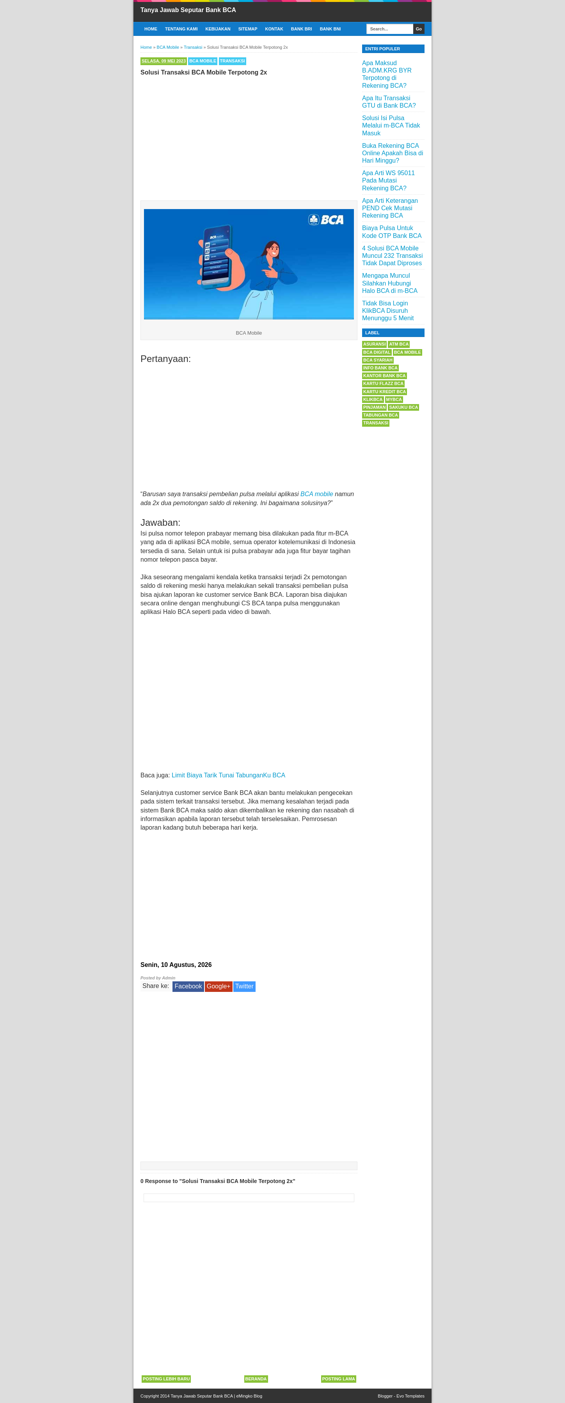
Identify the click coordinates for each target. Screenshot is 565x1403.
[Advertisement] (248, 136)
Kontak (274, 29)
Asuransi (374, 344)
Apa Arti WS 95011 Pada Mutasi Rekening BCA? (388, 180)
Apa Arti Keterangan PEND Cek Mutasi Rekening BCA (390, 208)
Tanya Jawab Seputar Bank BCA (188, 10)
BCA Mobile (202, 61)
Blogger (385, 1396)
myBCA (394, 399)
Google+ (219, 986)
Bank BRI (301, 29)
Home (150, 29)
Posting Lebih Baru (166, 1378)
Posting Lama (338, 1378)
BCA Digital (377, 352)
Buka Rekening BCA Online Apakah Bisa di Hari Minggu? (392, 153)
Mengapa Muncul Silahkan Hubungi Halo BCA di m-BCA (390, 283)
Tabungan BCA (380, 415)
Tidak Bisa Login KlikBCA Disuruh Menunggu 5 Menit (388, 310)
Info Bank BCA (380, 367)
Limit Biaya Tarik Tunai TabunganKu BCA (228, 775)
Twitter (244, 986)
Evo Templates (410, 1396)
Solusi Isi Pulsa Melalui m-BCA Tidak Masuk (391, 125)
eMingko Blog (249, 1396)
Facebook (188, 986)
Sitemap (248, 29)
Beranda (256, 1378)
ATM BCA (399, 344)
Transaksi (232, 61)
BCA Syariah (378, 360)
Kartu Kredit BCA (384, 391)
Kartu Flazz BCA (383, 383)
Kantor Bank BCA (384, 375)
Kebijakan (218, 29)
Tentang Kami (181, 29)
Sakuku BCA (403, 407)
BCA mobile (316, 494)
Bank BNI (330, 29)
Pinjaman (374, 407)
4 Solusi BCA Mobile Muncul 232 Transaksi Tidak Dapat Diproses (392, 255)
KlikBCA (373, 399)
